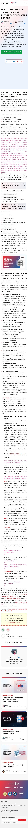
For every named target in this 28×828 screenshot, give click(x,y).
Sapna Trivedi (7, 23)
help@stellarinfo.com (14, 622)
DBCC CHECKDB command (17, 454)
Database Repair (7, 695)
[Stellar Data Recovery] (5, 3)
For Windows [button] (7, 52)
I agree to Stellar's (10, 822)
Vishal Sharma (21, 23)
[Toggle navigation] (26, 3)
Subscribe (21, 819)
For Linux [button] (17, 52)
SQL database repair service (12, 598)
